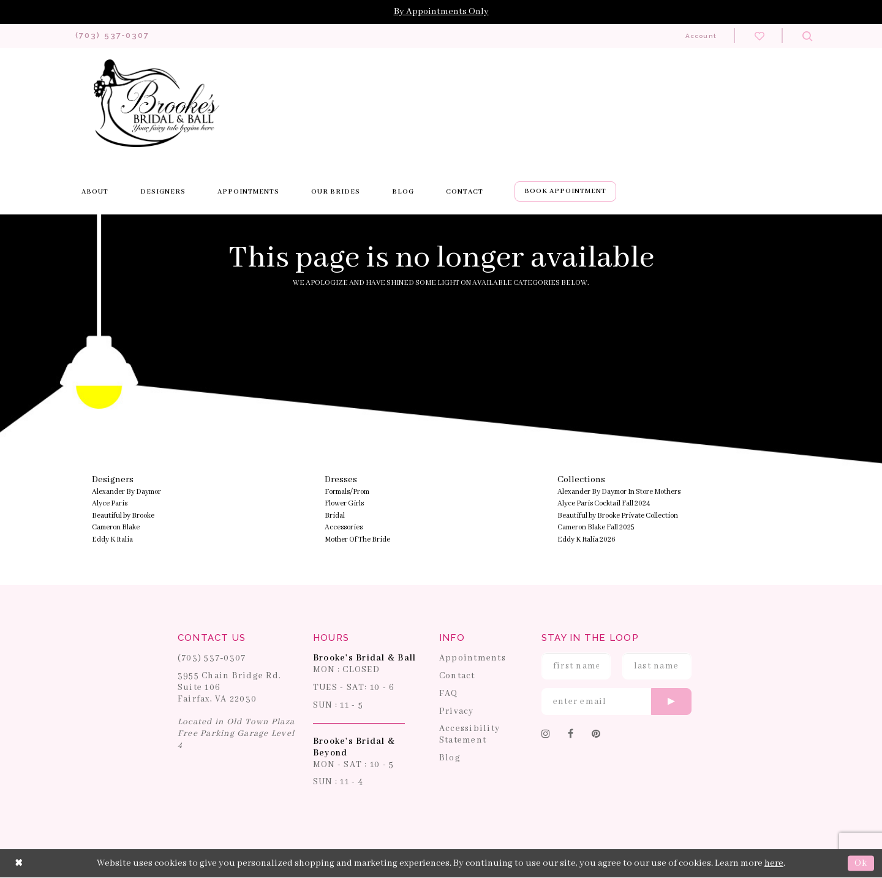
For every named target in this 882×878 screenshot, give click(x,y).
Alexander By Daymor (126, 492)
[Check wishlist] (759, 35)
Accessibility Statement (469, 735)
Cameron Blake (116, 527)
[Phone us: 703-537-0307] (112, 36)
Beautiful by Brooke (123, 516)
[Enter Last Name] (657, 666)
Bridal (335, 516)
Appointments (472, 658)
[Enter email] (616, 702)
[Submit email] (671, 702)
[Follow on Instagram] (546, 735)
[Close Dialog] (19, 864)
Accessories (344, 527)
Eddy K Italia (112, 540)
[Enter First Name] (576, 666)
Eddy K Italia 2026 (586, 540)
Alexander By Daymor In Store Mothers (618, 492)
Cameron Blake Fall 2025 (595, 527)
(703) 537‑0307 (212, 658)
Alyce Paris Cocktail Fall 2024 (603, 504)
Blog (450, 758)
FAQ (448, 694)
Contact (457, 676)
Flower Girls (344, 504)
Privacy (456, 711)
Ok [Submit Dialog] (860, 864)
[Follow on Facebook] (571, 735)
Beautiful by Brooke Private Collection (617, 516)
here (773, 864)
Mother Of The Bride (357, 540)
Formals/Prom (347, 492)
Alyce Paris (109, 504)
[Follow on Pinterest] (596, 735)
